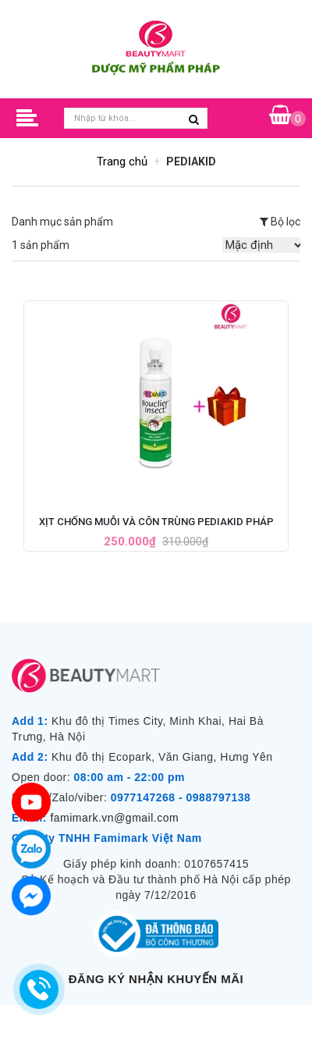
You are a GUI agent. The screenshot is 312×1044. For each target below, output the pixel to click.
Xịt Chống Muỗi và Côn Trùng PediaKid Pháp (156, 521)
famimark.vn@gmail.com (114, 817)
